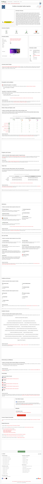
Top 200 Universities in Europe (6, 460)
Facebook (4, 478)
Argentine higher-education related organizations (10, 434)
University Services (35, 305)
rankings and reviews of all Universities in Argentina (13, 425)
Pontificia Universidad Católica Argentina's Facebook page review (10, 378)
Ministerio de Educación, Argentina (31, 86)
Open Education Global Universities (6, 476)
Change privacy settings (28, 481)
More (21, 1)
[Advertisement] (7, 15)
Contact (18, 481)
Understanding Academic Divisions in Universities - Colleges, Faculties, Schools (18, 344)
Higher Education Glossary (25, 472)
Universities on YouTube (25, 460)
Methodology (15, 481)
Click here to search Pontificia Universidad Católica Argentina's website (11, 66)
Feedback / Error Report (21, 451)
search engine (4, 157)
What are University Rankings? (7, 431)
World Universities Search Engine (29, 427)
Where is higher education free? (7, 430)
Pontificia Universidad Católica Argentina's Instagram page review (10, 386)
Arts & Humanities (7, 123)
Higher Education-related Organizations (27, 468)
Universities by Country (16, 1)
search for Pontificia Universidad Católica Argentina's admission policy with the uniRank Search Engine (22, 226)
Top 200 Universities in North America (7, 458)
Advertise (20, 481)
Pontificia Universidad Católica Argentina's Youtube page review (10, 383)
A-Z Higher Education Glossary (21, 437)
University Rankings (9, 1)
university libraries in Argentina (21, 434)
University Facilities (28, 305)
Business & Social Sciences (6, 126)
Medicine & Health (7, 128)
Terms (22, 481)
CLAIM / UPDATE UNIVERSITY (21, 415)
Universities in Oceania (5, 473)
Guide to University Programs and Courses (13, 161)
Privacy (24, 481)
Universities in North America (6, 467)
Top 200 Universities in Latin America (7, 459)
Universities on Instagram (25, 459)
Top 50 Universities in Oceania (6, 464)
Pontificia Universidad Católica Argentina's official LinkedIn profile (10, 388)
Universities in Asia (5, 472)
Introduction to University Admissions (15, 230)
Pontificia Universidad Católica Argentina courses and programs (17, 156)
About (13, 481)
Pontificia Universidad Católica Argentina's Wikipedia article (23, 412)
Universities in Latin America (6, 468)
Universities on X (24, 458)
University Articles (24, 467)
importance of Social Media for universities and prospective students (30, 395)
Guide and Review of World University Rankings (9, 432)
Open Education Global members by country (27, 404)
